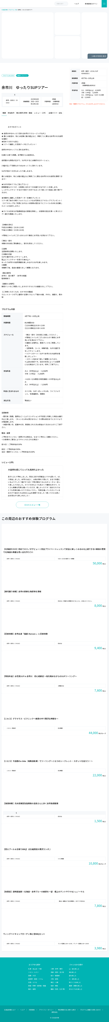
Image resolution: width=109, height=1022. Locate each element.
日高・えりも (32, 982)
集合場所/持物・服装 (24, 113)
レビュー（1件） (40, 113)
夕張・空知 (54, 979)
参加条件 (11, 113)
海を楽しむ (72, 972)
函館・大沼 (32, 976)
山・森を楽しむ (74, 969)
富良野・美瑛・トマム (35, 979)
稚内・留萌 (32, 989)
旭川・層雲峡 (55, 976)
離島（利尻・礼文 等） (58, 989)
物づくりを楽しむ (75, 982)
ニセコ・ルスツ (33, 972)
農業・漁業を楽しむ (75, 986)
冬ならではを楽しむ (75, 989)
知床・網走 (54, 986)
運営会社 (54, 1012)
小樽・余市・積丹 (57, 969)
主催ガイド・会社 (55, 113)
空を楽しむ (72, 976)
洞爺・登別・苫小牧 (57, 972)
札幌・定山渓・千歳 (35, 969)
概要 (4, 113)
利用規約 (32, 1010)
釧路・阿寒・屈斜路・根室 (37, 986)
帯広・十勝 (54, 982)
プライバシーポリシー (46, 1010)
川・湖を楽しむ (74, 979)
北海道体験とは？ (10, 1010)
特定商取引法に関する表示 (67, 1010)
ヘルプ (22, 1010)
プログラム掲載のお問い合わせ (90, 1010)
